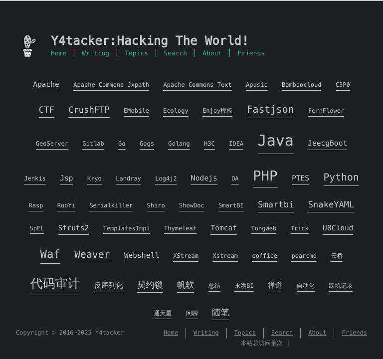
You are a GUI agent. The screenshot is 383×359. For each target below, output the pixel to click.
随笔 (220, 312)
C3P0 (343, 85)
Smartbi (276, 204)
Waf (50, 254)
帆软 (185, 284)
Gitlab (93, 144)
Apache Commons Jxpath (111, 85)
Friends (251, 53)
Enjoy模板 (217, 111)
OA (234, 178)
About (212, 53)
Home (58, 53)
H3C (209, 144)
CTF (46, 109)
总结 (214, 286)
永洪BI (243, 286)
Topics (136, 53)
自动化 (306, 286)
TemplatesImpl (126, 228)
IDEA (236, 144)
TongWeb (264, 228)
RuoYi (66, 205)
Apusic (256, 85)
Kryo (94, 178)
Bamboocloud (301, 85)
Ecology (176, 111)
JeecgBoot (327, 143)
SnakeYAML (331, 204)
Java (276, 140)
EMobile (136, 111)
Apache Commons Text (197, 85)
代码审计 (55, 284)
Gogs (147, 144)
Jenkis (34, 178)
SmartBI (231, 205)
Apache (46, 84)
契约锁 (150, 284)
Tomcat (223, 228)
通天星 (163, 313)
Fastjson (270, 109)
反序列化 (108, 285)
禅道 (275, 285)
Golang (179, 144)
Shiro (156, 205)
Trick (300, 228)
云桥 (337, 256)
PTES (300, 178)
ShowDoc (191, 205)
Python (341, 177)
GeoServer (52, 144)
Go (121, 144)
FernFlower (326, 111)
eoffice (264, 256)
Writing (95, 53)
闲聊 (192, 313)
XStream (185, 256)
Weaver (92, 254)
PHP (265, 175)
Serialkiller (111, 205)
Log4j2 (166, 178)
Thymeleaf (180, 228)
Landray (128, 178)
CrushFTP (88, 109)
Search (175, 53)
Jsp (66, 178)
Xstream (225, 256)
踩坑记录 (341, 286)
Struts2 (73, 228)
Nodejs (204, 178)
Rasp (35, 205)
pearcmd (304, 256)
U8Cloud (338, 228)
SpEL (37, 228)
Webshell (141, 255)
